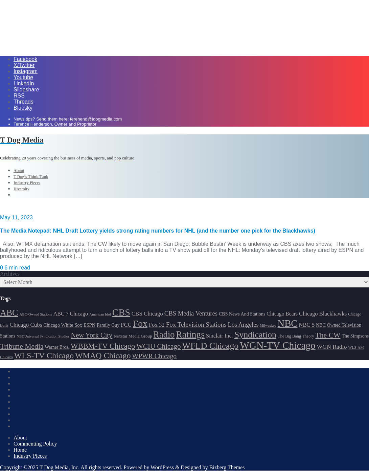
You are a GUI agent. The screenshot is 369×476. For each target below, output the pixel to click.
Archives (10, 274)
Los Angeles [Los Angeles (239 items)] (243, 324)
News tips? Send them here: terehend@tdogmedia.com (68, 119)
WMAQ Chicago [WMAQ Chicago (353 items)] (103, 355)
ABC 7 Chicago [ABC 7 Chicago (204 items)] (70, 314)
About (20, 437)
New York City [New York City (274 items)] (92, 335)
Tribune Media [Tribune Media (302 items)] (22, 346)
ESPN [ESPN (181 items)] (89, 325)
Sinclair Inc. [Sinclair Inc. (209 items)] (219, 335)
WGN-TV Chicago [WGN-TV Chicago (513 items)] (277, 345)
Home (20, 450)
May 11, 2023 (16, 217)
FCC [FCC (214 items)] (126, 325)
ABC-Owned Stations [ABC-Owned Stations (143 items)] (35, 314)
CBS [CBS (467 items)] (121, 312)
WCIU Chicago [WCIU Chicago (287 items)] (158, 346)
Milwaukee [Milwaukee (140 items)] (268, 325)
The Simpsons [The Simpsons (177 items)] (355, 336)
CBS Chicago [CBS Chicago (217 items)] (147, 313)
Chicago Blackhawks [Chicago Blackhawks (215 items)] (323, 313)
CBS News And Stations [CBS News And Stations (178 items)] (242, 314)
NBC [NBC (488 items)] (288, 323)
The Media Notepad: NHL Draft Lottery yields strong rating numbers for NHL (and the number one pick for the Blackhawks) (157, 231)
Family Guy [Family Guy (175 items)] (108, 325)
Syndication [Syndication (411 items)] (255, 335)
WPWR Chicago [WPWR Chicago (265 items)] (154, 356)
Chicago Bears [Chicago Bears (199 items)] (282, 314)
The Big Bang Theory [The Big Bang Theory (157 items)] (296, 336)
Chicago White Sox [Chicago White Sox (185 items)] (62, 325)
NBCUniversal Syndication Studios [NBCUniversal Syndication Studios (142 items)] (43, 336)
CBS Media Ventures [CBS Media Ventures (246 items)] (190, 313)
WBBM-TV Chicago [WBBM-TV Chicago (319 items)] (103, 346)
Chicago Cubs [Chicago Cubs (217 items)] (26, 325)
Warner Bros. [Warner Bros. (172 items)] (57, 347)
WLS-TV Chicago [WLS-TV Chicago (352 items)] (44, 355)
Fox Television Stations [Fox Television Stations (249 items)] (196, 324)
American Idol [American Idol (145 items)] (100, 314)
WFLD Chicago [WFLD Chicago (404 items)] (210, 346)
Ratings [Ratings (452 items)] (190, 334)
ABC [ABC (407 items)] (9, 313)
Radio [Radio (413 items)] (164, 335)
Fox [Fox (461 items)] (140, 323)
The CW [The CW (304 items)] (328, 335)
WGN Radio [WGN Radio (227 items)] (332, 346)
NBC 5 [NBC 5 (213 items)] (307, 325)
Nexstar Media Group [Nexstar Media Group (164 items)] (133, 336)
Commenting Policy (35, 444)
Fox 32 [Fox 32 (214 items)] (157, 325)
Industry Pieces (30, 456)
